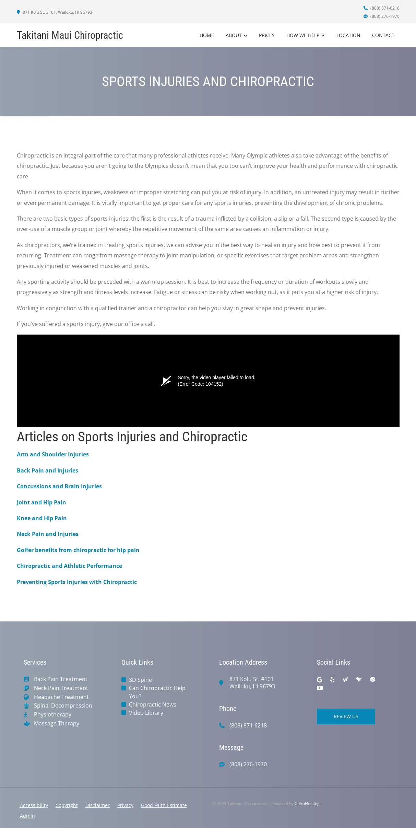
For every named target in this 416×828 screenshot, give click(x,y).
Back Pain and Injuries (47, 470)
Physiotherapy (52, 714)
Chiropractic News (152, 704)
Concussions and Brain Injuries (59, 486)
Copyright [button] (67, 805)
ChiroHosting (307, 803)
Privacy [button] (125, 805)
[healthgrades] (359, 680)
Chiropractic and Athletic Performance (69, 566)
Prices (267, 35)
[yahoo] (345, 680)
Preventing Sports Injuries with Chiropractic (77, 582)
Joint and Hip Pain (41, 502)
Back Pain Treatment (60, 679)
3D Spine (140, 680)
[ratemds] (373, 680)
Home (207, 35)
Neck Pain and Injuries (48, 534)
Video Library (146, 712)
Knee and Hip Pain (42, 518)
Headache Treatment (61, 697)
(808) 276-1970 (382, 16)
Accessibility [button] (34, 805)
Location (348, 35)
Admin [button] (27, 816)
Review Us (346, 716)
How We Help (302, 35)
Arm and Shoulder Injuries (53, 454)
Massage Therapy (56, 723)
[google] (319, 680)
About (234, 35)
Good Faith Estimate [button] (164, 805)
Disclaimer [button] (97, 805)
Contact (383, 35)
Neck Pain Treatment (61, 688)
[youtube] (320, 688)
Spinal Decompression (63, 705)
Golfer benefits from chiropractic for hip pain (78, 550)
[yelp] (332, 680)
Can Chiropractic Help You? (157, 692)
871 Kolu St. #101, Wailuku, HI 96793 (54, 12)
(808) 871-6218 (382, 8)
